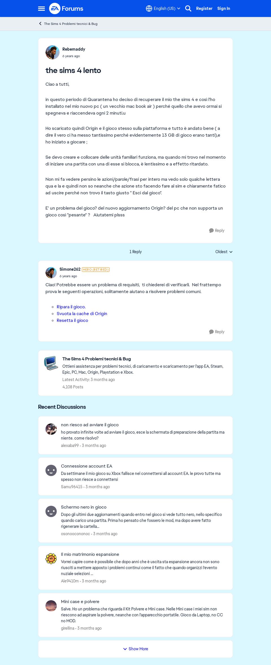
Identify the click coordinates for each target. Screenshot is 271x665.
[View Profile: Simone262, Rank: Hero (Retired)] (51, 272)
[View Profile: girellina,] (51, 606)
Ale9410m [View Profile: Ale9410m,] (70, 581)
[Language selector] (163, 8)
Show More (135, 648)
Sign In (223, 8)
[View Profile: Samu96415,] (51, 470)
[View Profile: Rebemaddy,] (52, 52)
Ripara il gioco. (71, 307)
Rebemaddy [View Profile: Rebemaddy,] (73, 49)
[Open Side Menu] (41, 8)
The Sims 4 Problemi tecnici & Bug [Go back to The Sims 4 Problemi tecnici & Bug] (67, 23)
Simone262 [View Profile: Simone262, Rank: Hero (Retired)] (70, 269)
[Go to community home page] (66, 8)
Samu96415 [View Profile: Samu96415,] (71, 486)
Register (204, 8)
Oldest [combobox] (224, 252)
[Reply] (217, 230)
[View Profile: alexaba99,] (51, 429)
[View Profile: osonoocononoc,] (51, 511)
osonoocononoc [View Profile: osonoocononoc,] (75, 533)
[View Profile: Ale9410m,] (51, 558)
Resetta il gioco (72, 320)
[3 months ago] (93, 446)
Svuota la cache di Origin (82, 314)
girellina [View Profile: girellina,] (67, 628)
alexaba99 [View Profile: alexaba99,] (70, 445)
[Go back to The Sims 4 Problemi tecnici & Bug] (144, 359)
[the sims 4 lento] (85, 276)
